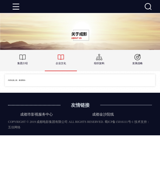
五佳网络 (14, 127)
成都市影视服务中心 (36, 114)
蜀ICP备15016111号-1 (119, 122)
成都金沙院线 (103, 114)
